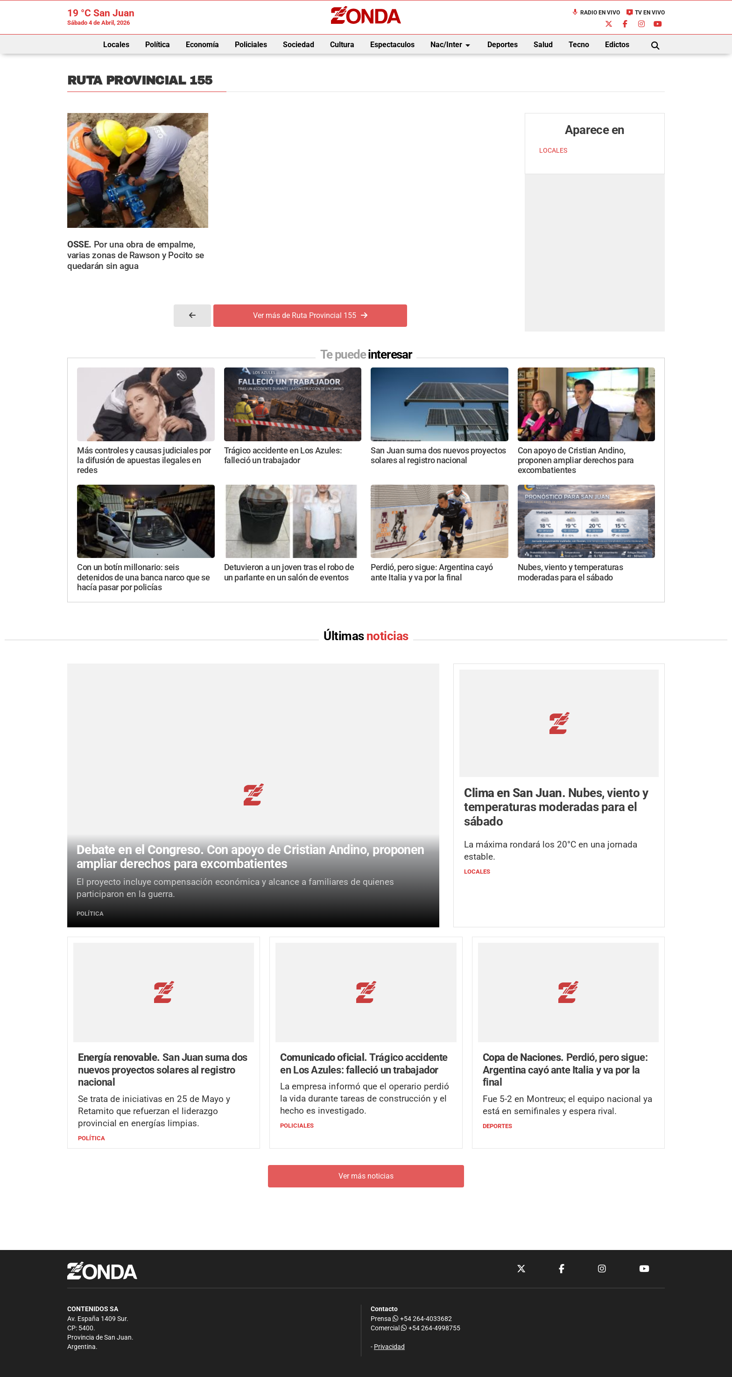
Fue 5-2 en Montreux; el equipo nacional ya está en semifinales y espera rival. (567, 1105)
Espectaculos (392, 44)
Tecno (579, 44)
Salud (543, 44)
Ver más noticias (366, 1176)
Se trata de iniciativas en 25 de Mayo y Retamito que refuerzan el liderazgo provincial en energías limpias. (154, 1111)
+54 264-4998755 (430, 1328)
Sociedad (298, 44)
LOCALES (553, 151)
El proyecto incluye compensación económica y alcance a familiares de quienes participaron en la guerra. (235, 887)
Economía (202, 44)
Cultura (342, 44)
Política (157, 44)
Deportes (502, 44)
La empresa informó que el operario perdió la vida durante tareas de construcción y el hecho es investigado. (364, 1098)
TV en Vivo (645, 12)
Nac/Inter (451, 45)
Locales (116, 44)
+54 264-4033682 (422, 1319)
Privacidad (389, 1347)
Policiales (251, 44)
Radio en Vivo (595, 12)
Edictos (617, 44)
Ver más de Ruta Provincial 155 (310, 315)
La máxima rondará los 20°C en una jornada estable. (550, 850)
